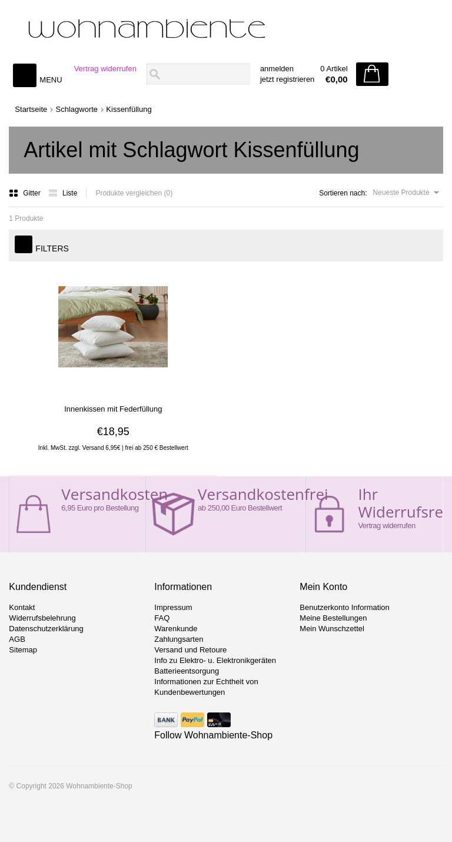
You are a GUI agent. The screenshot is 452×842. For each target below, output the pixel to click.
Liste (62, 193)
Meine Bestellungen (333, 618)
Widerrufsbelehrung (42, 618)
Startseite (31, 109)
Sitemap (23, 649)
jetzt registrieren (287, 79)
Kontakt (22, 607)
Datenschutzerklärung (46, 628)
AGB (17, 639)
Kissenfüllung (128, 109)
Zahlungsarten (178, 639)
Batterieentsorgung (186, 671)
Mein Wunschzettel (332, 628)
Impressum (173, 607)
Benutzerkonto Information (344, 607)
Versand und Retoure (190, 649)
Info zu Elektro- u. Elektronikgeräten (215, 660)
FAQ (162, 618)
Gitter (25, 193)
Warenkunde (175, 628)
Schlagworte (77, 109)
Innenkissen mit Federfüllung (113, 409)
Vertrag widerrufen (105, 68)
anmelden (277, 68)
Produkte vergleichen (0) (133, 193)
